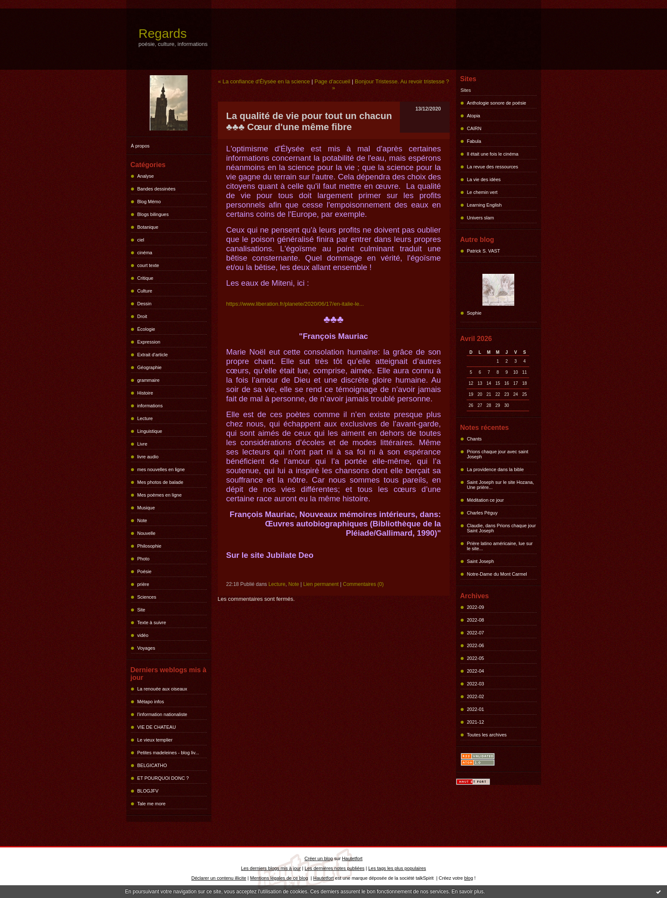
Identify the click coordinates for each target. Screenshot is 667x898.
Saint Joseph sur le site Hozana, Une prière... (500, 485)
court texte (148, 265)
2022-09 (475, 607)
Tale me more (151, 803)
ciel (141, 239)
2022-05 (475, 658)
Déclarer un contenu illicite (218, 878)
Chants (474, 438)
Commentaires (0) (363, 584)
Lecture (145, 418)
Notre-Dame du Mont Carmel (497, 574)
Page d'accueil (332, 81)
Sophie (474, 312)
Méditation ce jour (485, 500)
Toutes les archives (487, 734)
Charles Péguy (482, 512)
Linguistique (149, 431)
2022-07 (475, 632)
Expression (148, 341)
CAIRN (474, 128)
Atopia (473, 115)
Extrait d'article (152, 354)
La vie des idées (484, 179)
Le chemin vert (482, 192)
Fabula (474, 141)
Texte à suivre (151, 622)
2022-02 (475, 696)
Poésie (144, 571)
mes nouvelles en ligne (161, 469)
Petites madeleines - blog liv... (168, 752)
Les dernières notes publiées (335, 868)
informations (150, 405)
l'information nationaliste (162, 714)
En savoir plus (467, 892)
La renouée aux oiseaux (162, 688)
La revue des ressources (492, 166)
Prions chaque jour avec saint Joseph (497, 454)
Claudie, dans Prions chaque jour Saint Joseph (501, 528)
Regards (163, 33)
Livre (142, 443)
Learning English (484, 204)
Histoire (145, 392)
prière (143, 584)
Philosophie (149, 545)
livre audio (148, 456)
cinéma (144, 252)
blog (468, 878)
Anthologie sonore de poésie (496, 102)
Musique (146, 507)
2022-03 (475, 683)
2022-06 (475, 645)
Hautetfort (352, 858)
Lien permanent (321, 584)
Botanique (148, 227)
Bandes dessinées (156, 188)
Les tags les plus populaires (397, 868)
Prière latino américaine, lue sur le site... (500, 546)
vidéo (142, 635)
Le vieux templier (155, 739)
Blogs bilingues (153, 214)
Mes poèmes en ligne (159, 494)
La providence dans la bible (495, 469)
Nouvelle (146, 533)
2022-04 (475, 671)
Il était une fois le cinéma (493, 153)
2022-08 (475, 619)
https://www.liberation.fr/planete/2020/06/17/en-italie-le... (295, 304)
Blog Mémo (149, 201)
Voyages (146, 648)
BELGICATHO (152, 765)
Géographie (149, 367)
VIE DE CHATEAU (156, 727)
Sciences (147, 597)
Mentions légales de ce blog (279, 878)
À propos (140, 145)
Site (141, 609)
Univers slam (480, 217)
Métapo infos (150, 701)
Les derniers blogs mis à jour (271, 868)
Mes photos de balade (160, 482)
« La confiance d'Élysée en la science (264, 81)
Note (142, 520)
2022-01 (475, 709)
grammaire (148, 380)
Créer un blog (319, 858)
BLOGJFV (148, 790)
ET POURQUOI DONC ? (163, 778)
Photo (143, 558)
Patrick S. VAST (483, 250)
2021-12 (475, 722)
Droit (142, 316)
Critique (145, 278)
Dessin (144, 303)
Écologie (146, 329)
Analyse (145, 176)
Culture (144, 290)
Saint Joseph (480, 561)
